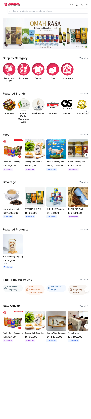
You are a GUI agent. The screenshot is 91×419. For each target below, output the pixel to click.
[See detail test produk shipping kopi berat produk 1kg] (13, 202)
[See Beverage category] (23, 72)
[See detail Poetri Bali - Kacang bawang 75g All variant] (13, 155)
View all (84, 58)
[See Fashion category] (38, 72)
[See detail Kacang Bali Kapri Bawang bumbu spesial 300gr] (35, 155)
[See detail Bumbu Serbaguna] (78, 155)
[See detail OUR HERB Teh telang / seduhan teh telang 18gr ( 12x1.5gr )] (56, 202)
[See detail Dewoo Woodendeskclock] (56, 326)
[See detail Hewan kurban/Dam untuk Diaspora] (56, 155)
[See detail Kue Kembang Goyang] (13, 251)
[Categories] (4, 11)
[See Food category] (52, 72)
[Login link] (84, 4)
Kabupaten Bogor (54, 288)
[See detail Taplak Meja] (78, 326)
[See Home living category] (67, 72)
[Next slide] (86, 110)
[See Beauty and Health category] (9, 72)
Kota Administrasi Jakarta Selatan (34, 290)
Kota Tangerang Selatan (76, 290)
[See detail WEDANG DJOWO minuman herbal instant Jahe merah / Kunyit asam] (35, 202)
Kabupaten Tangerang (10, 288)
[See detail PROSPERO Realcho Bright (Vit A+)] (78, 202)
